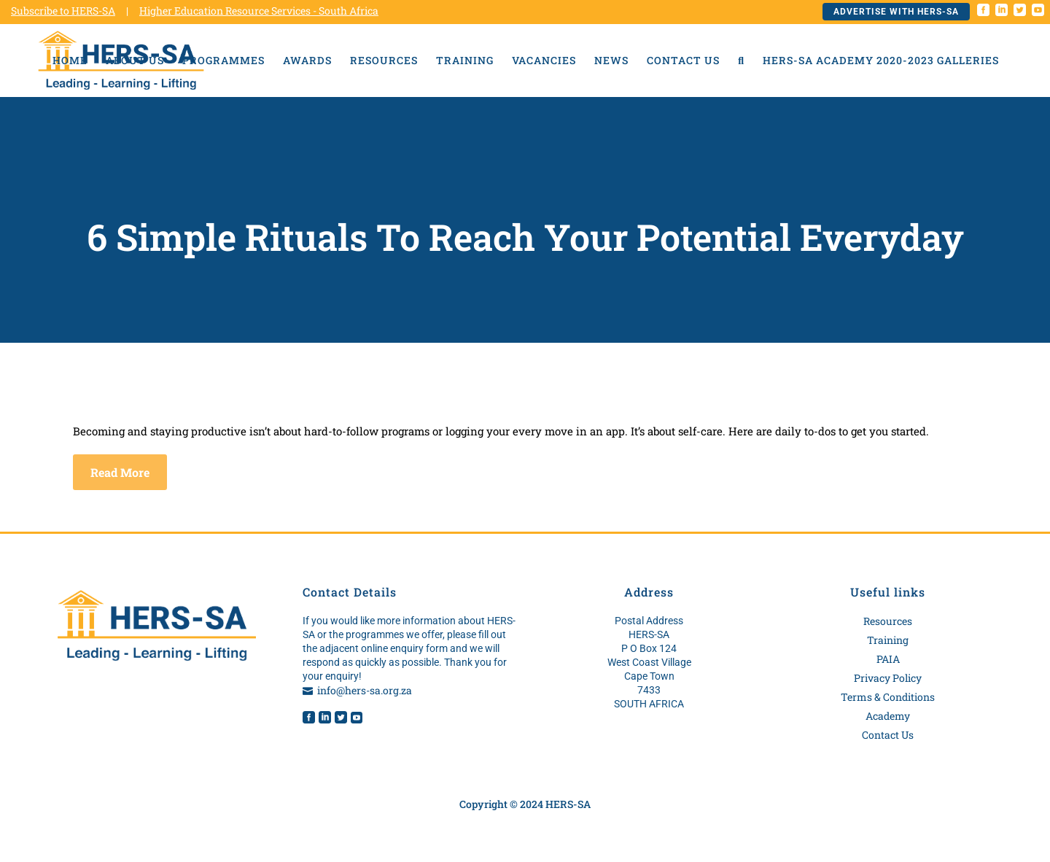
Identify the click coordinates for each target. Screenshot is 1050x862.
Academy (888, 716)
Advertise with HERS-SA (896, 12)
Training (888, 640)
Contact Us (888, 735)
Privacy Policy (888, 678)
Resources (887, 621)
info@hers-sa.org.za (364, 690)
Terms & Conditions (888, 697)
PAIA (888, 659)
